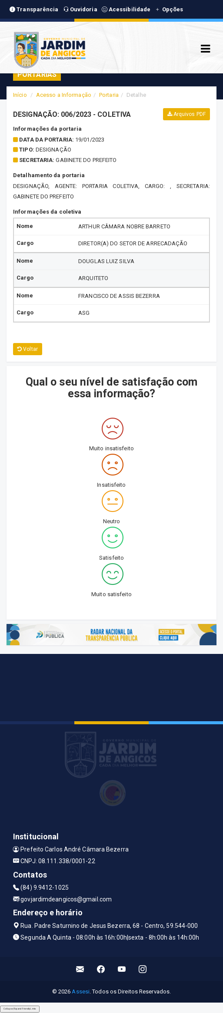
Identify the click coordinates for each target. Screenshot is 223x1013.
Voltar (27, 349)
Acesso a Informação (63, 95)
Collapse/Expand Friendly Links (19, 1008)
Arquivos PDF (186, 114)
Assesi (81, 991)
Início (20, 95)
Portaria (109, 95)
